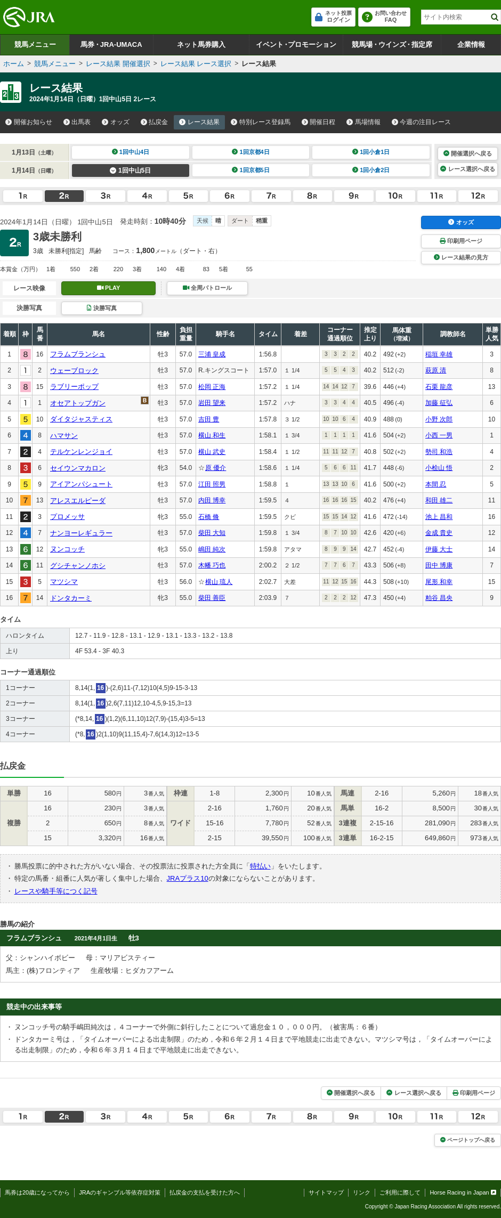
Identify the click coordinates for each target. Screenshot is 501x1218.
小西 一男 (438, 435)
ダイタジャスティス (81, 419)
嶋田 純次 (211, 549)
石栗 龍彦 (438, 387)
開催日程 (319, 122)
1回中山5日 (130, 170)
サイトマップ (326, 1192)
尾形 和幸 (438, 582)
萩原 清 (435, 370)
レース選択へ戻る (467, 169)
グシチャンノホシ (78, 566)
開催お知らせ (28, 122)
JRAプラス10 (187, 878)
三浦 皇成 (211, 354)
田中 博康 (438, 565)
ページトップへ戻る (467, 1140)
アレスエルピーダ (78, 501)
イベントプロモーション (296, 44)
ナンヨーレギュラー (81, 533)
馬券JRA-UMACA (111, 44)
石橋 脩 (208, 517)
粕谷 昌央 (438, 598)
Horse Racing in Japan (463, 1192)
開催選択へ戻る (467, 153)
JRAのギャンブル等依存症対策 (119, 1192)
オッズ (116, 122)
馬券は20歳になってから (37, 1192)
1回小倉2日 (371, 170)
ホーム (13, 64)
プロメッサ (67, 517)
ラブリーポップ (74, 387)
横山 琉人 (218, 582)
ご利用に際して (400, 1192)
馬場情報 (363, 122)
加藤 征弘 (438, 403)
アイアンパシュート (81, 484)
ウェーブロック (74, 371)
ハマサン (64, 436)
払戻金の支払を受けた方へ (204, 1192)
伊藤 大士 (438, 549)
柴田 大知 (211, 533)
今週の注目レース (421, 122)
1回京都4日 (251, 152)
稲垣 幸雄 (438, 354)
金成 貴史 (438, 533)
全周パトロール (207, 288)
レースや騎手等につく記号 (56, 891)
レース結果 (199, 122)
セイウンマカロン (78, 468)
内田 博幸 (211, 500)
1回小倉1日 (371, 152)
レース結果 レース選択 (196, 64)
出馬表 (77, 122)
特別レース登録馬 (260, 122)
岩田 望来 (211, 403)
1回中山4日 (131, 152)
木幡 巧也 (211, 565)
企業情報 (471, 44)
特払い (260, 866)
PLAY (108, 288)
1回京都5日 (251, 170)
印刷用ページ (461, 241)
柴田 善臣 (211, 598)
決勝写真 (101, 308)
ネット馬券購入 (201, 44)
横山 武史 (211, 452)
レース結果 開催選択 (118, 64)
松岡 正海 (211, 387)
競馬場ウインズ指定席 (392, 44)
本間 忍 (435, 484)
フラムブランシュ (78, 354)
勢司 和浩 (438, 452)
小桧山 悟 (438, 468)
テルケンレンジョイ (81, 452)
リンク (361, 1192)
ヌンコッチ (67, 549)
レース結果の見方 (461, 257)
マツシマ (64, 582)
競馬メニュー (35, 44)
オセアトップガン (78, 403)
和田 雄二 (438, 500)
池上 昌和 (438, 517)
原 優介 (215, 468)
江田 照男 (211, 484)
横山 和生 (211, 435)
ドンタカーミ (71, 598)
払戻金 (154, 122)
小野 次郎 (438, 419)
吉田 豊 (208, 419)
